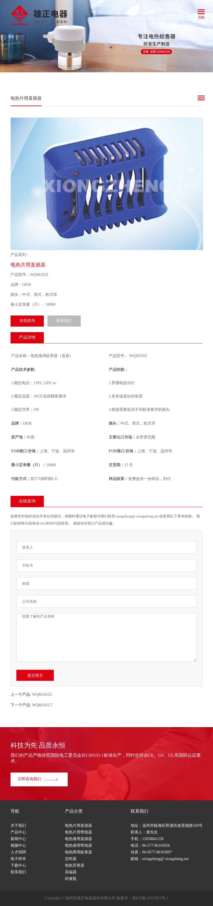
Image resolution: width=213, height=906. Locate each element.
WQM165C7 (42, 705)
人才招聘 (18, 852)
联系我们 (64, 321)
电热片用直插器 (78, 826)
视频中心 (18, 846)
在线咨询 (27, 321)
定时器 (71, 859)
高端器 (71, 872)
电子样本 (18, 859)
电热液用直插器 (78, 839)
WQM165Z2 (42, 695)
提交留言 (35, 675)
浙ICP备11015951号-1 (150, 898)
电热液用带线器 (78, 846)
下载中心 (18, 866)
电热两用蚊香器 (78, 852)
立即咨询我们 (38, 779)
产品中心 (18, 832)
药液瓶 (71, 879)
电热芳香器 (74, 866)
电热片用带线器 (78, 832)
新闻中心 (18, 839)
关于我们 (18, 826)
